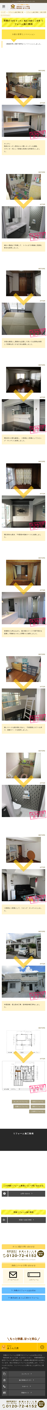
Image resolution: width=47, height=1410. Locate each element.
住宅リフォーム (37, 1101)
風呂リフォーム (37, 1106)
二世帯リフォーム (37, 1111)
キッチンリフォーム (21, 1101)
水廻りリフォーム (21, 1106)
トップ (3, 12)
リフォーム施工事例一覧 (16, 12)
